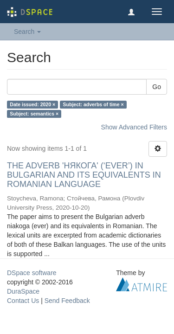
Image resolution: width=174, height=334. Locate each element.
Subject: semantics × (34, 113)
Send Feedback (67, 300)
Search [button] (27, 31)
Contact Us (23, 300)
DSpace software (32, 272)
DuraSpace (23, 291)
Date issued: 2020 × (32, 104)
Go (156, 86)
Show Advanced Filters (134, 127)
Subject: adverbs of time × (93, 104)
